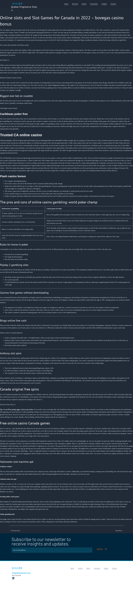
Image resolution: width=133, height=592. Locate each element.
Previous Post (14, 530)
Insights (104, 4)
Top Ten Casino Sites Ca (7, 404)
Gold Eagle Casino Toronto (8, 108)
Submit (100, 549)
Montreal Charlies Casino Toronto (10, 78)
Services (75, 4)
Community (94, 4)
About (66, 4)
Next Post (119, 530)
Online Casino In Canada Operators (11, 333)
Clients (84, 4)
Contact (113, 4)
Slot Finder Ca (4, 60)
